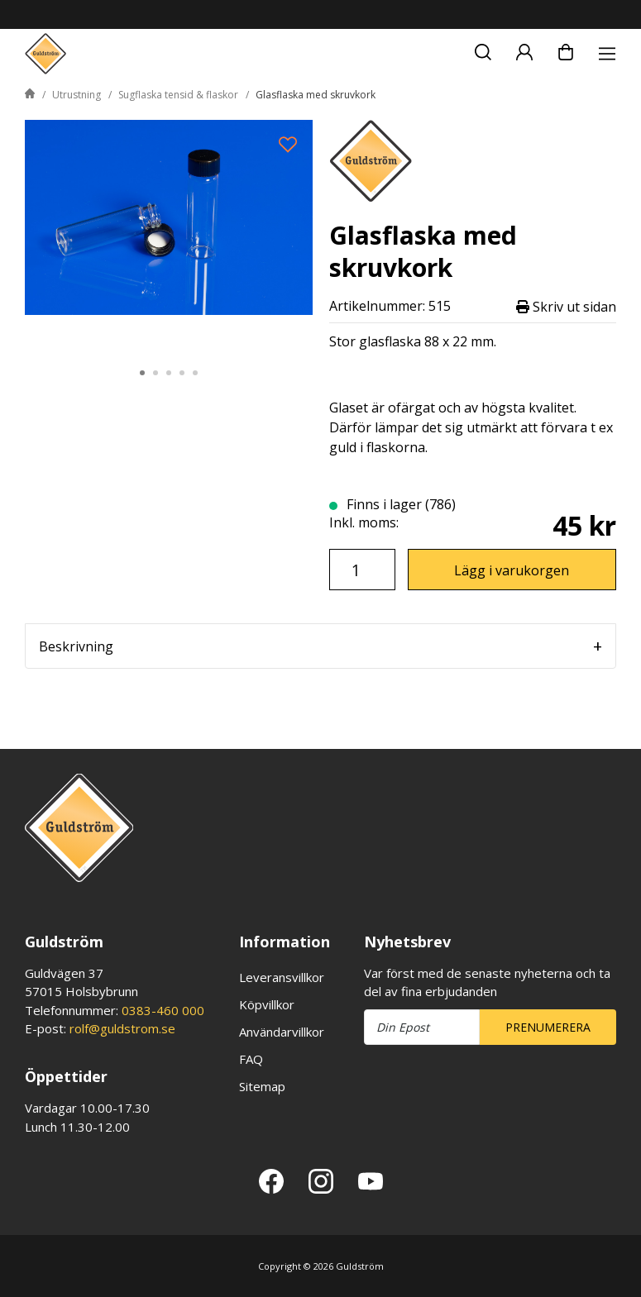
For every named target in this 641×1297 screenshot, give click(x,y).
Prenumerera (548, 1027)
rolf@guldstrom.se (122, 1028)
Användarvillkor (281, 1031)
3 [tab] (168, 372)
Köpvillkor (266, 1004)
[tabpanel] (169, 235)
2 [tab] (155, 372)
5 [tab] (195, 372)
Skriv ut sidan (566, 306)
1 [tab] (142, 372)
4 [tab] (182, 372)
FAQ (251, 1059)
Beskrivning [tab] (76, 646)
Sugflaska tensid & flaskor (178, 95)
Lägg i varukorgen (511, 570)
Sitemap (262, 1086)
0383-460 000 (163, 1010)
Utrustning (76, 95)
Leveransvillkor (281, 977)
